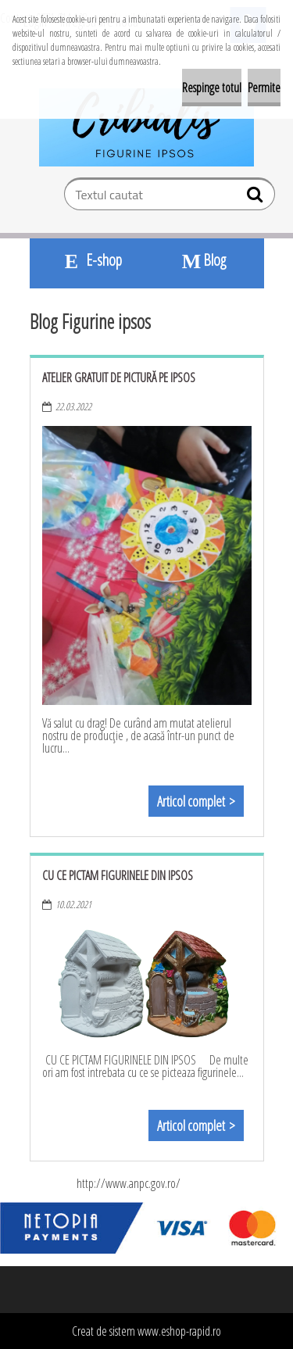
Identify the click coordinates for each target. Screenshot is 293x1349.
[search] (256, 198)
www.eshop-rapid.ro (179, 1331)
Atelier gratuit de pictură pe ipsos (118, 377)
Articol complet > (196, 801)
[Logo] (146, 127)
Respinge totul (211, 87)
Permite (264, 87)
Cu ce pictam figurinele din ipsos (117, 875)
